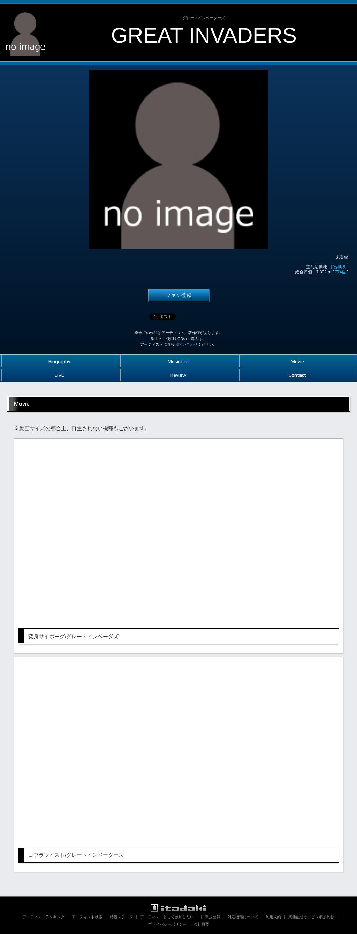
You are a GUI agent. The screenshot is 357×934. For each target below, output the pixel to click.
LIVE (59, 375)
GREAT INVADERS (204, 35)
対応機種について (243, 917)
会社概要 (201, 924)
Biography (59, 361)
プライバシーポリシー (167, 924)
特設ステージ (121, 917)
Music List (178, 361)
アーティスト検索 (87, 917)
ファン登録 (179, 295)
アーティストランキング (43, 917)
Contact (297, 375)
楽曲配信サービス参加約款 (311, 917)
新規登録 (212, 917)
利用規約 (273, 917)
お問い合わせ (186, 344)
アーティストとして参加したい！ (169, 917)
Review (178, 375)
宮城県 (339, 266)
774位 (340, 272)
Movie (297, 361)
